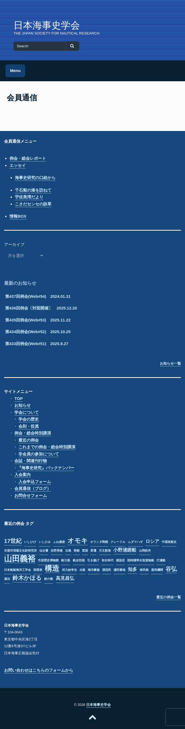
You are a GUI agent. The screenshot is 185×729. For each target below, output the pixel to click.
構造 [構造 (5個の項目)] (52, 568)
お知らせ (22, 405)
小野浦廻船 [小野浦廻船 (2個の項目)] (124, 550)
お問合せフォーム (30, 495)
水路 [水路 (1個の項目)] (82, 569)
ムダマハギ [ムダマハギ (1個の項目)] (135, 541)
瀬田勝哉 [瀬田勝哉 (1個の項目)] (119, 569)
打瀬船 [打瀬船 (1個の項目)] (161, 560)
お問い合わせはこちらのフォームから (38, 670)
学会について (26, 412)
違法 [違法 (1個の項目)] (7, 578)
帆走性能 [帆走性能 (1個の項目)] (79, 560)
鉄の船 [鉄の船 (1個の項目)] (48, 578)
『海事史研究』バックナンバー (45, 467)
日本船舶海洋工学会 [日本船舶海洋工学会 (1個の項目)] (17, 569)
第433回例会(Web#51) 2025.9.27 (36, 343)
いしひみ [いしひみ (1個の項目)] (45, 541)
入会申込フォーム (34, 481)
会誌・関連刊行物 (30, 460)
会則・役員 (28, 426)
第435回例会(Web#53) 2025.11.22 (38, 320)
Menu (15, 70)
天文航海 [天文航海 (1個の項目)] (105, 550)
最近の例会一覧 (168, 597)
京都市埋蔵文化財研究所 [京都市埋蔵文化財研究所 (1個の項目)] (20, 550)
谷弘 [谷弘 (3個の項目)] (171, 569)
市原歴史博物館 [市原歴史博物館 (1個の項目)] (48, 560)
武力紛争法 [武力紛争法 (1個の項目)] (69, 569)
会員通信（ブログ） (32, 488)
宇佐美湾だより (29, 197)
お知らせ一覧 (170, 363)
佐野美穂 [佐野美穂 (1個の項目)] (57, 550)
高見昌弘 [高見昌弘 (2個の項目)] (65, 578)
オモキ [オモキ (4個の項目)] (77, 540)
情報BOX (18, 216)
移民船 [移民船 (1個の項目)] (144, 569)
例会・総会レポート (27, 158)
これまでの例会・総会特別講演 (46, 447)
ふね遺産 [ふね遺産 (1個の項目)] (59, 541)
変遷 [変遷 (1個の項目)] (93, 550)
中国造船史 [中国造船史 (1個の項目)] (169, 541)
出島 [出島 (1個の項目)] (68, 550)
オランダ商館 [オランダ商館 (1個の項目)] (99, 541)
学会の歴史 (28, 419)
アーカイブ (14, 244)
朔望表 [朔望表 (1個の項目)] (37, 569)
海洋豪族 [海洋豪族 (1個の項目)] (94, 569)
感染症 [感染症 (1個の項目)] (120, 560)
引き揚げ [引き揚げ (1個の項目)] (93, 560)
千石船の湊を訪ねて (33, 190)
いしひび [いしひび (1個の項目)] (30, 541)
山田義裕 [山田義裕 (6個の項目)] (19, 559)
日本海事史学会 (47, 25)
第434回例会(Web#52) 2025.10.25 (38, 331)
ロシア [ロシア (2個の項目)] (152, 541)
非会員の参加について (38, 454)
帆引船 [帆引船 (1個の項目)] (65, 560)
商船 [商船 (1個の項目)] (77, 550)
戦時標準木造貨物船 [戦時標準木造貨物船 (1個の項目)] (140, 560)
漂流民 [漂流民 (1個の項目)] (106, 569)
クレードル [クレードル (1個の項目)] (118, 541)
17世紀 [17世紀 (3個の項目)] (13, 541)
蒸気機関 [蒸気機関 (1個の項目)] (157, 569)
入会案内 (22, 474)
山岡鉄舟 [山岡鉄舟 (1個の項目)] (145, 550)
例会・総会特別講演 (32, 433)
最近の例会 (28, 440)
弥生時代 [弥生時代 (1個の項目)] (107, 560)
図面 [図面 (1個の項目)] (85, 550)
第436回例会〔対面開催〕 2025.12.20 (41, 308)
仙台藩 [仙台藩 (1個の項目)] (43, 550)
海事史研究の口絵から (35, 177)
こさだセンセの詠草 (33, 204)
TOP (18, 398)
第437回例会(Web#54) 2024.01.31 (38, 296)
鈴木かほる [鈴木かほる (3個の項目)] (27, 578)
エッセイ (17, 165)
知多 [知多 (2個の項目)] (132, 569)
